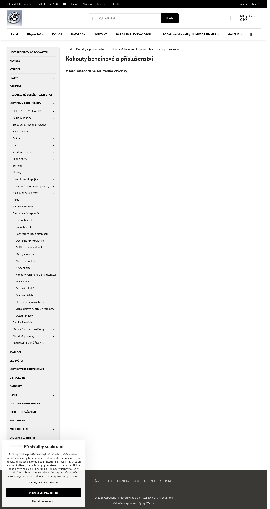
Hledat (170, 18)
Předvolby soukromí (129, 497)
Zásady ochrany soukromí (158, 497)
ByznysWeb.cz (146, 503)
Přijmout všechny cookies (43, 492)
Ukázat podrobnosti (43, 501)
